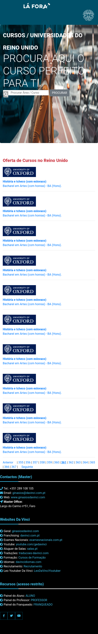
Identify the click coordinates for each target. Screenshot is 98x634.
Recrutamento (33, 566)
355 (20, 462)
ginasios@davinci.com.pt (28, 493)
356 (27, 462)
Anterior (8, 462)
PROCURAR (59, 93)
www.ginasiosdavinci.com (28, 497)
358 (42, 462)
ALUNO (30, 595)
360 (56, 462)
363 (78, 462)
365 (92, 462)
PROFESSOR (39, 600)
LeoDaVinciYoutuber (47, 570)
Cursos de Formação (32, 557)
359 (49, 462)
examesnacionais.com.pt (45, 540)
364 (85, 462)
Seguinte (27, 467)
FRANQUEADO (43, 604)
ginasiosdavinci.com (25, 531)
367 (13, 467)
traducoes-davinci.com (34, 553)
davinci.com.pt (30, 535)
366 (6, 467)
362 (71, 462)
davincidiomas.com (28, 562)
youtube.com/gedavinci (31, 544)
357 (35, 462)
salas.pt (32, 548)
